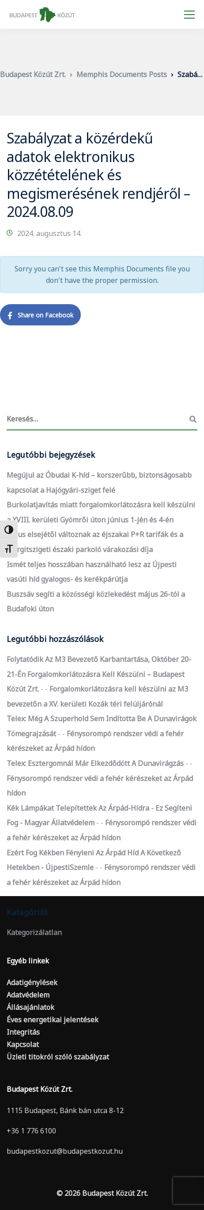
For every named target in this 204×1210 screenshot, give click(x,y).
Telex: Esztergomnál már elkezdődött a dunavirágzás (95, 763)
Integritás (23, 1032)
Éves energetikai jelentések (52, 1019)
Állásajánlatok (30, 1007)
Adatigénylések (32, 982)
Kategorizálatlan (34, 932)
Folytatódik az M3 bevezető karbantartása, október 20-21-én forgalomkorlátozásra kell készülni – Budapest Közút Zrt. (99, 674)
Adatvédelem (28, 995)
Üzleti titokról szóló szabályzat (58, 1057)
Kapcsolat (23, 1044)
